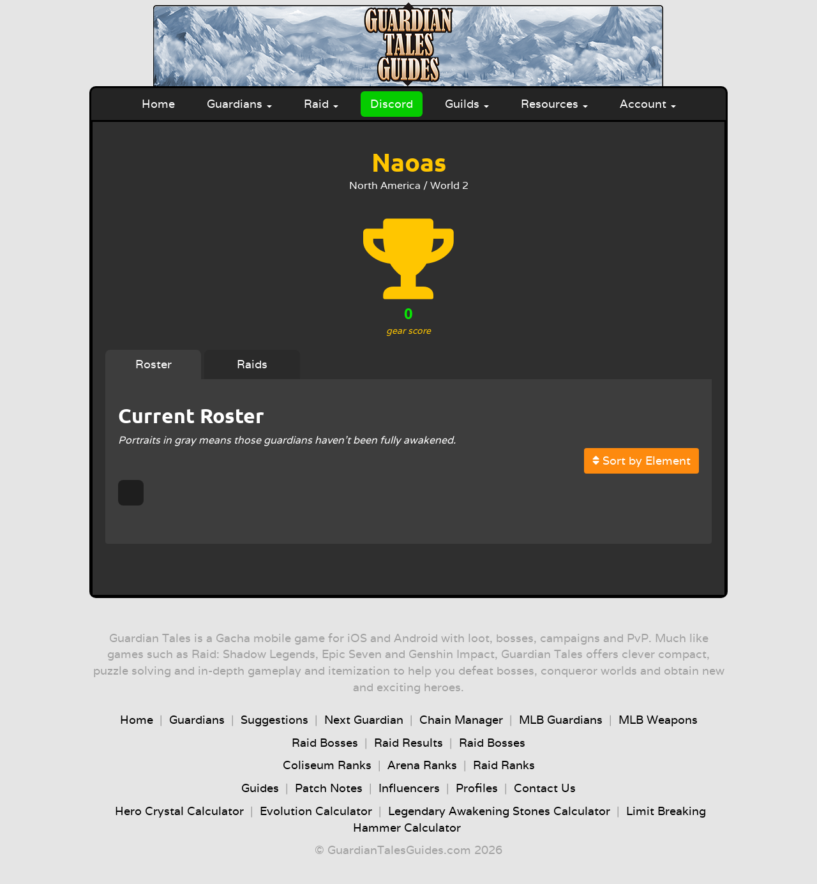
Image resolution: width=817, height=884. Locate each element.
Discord (391, 103)
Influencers (409, 788)
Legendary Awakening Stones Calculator (499, 811)
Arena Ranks (422, 765)
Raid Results (408, 742)
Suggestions (274, 719)
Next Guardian (363, 719)
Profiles (477, 788)
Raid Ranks (504, 765)
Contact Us (545, 788)
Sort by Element (641, 460)
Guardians (239, 103)
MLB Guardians (561, 719)
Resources (554, 103)
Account (648, 103)
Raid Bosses (325, 742)
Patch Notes (329, 788)
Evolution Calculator (316, 811)
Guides (260, 788)
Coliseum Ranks (327, 765)
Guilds (467, 103)
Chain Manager (461, 719)
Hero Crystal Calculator (179, 811)
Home (158, 103)
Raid (321, 103)
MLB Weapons (658, 719)
